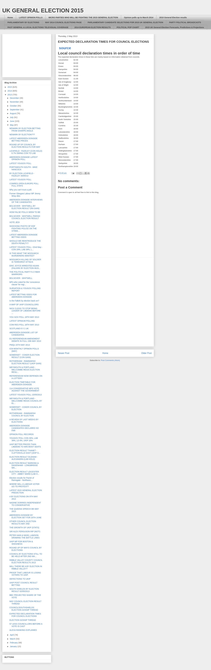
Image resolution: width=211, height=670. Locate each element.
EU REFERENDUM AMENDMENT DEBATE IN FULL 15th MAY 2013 (25, 340)
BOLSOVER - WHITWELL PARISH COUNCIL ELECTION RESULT (24, 217)
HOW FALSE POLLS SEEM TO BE (24, 212)
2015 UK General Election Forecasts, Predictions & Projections (174, 27)
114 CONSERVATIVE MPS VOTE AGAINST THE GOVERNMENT (24, 389)
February (14, 643)
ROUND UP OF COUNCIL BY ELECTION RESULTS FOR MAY (24, 145)
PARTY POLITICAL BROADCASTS (185, 22)
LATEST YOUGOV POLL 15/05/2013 (25, 395)
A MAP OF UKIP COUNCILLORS (24, 304)
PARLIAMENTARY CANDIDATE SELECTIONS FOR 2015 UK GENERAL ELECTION (125, 22)
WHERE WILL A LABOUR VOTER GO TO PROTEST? (24, 485)
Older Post (146, 353)
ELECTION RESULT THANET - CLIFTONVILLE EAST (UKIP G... (24, 451)
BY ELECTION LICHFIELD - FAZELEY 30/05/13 (21, 174)
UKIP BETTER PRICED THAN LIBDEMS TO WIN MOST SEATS (25, 445)
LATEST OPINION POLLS (30, 17)
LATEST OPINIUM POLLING (22, 321)
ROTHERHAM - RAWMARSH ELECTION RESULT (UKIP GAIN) (25, 362)
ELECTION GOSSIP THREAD (22, 620)
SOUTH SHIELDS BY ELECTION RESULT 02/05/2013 (24, 590)
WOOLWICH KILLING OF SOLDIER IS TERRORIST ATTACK (25, 260)
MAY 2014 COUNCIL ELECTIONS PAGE (63, 22)
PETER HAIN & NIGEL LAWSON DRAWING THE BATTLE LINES (24, 536)
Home (10, 17)
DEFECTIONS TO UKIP (20, 579)
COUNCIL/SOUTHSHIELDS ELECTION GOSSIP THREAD (23, 608)
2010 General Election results (173, 17)
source (65, 48)
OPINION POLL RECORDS (21, 434)
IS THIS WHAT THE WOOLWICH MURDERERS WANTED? (24, 254)
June (12, 121)
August (13, 113)
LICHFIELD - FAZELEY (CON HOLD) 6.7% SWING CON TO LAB (25, 152)
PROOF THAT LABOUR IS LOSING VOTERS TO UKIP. (25, 574)
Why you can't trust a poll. (20, 190)
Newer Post (63, 353)
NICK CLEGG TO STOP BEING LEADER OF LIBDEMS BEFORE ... (25, 310)
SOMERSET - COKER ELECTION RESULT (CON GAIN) (24, 356)
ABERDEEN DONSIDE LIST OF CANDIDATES (23, 333)
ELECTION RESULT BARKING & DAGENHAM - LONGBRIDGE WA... (24, 465)
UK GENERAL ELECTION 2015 (42, 10)
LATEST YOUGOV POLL (20, 163)
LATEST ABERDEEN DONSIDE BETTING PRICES (23, 139)
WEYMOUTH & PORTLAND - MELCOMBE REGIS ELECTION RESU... (24, 369)
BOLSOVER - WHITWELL (20, 278)
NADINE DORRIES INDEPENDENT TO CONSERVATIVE (25, 504)
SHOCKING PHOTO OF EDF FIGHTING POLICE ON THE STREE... (23, 228)
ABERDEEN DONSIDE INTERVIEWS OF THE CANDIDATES (25, 201)
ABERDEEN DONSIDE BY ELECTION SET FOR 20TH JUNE (25, 516)
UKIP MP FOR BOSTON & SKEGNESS (21, 542)
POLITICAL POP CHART (128, 27)
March (13, 639)
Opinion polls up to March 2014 (138, 17)
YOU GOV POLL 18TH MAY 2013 (24, 317)
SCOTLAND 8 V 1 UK (19, 328)
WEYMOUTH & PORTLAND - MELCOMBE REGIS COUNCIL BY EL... (25, 400)
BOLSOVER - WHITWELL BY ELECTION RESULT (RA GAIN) (24, 207)
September (15, 109)
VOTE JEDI (14, 222)
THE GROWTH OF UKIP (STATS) (24, 527)
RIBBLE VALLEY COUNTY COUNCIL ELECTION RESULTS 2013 (25, 561)
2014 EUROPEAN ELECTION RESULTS (92, 27)
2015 (10, 87)
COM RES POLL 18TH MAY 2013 (24, 325)
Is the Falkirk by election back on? (24, 301)
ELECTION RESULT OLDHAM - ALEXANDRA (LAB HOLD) (23, 458)
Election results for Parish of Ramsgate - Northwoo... (21, 479)
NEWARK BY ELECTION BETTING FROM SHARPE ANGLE (25, 129)
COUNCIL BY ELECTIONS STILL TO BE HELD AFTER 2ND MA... (25, 555)
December (14, 98)
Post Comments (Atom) (110, 360)
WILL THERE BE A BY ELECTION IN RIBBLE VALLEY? (25, 567)
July (12, 117)
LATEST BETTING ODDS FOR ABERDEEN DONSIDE (23, 295)
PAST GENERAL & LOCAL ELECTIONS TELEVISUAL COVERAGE (37, 27)
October (13, 106)
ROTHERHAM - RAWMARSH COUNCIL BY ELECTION (22, 414)
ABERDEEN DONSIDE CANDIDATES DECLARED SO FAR (24, 428)
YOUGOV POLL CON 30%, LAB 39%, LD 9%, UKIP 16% (23, 439)
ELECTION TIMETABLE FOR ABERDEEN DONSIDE (22, 383)
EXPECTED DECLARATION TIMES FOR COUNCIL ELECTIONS (25, 615)
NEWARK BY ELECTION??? (22, 134)
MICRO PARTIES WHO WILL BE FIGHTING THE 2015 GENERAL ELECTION (83, 17)
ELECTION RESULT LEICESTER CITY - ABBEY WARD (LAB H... (24, 473)
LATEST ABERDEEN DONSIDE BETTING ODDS (23, 236)
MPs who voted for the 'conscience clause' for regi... (24, 283)
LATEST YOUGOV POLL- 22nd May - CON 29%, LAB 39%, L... (25, 248)
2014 (10, 91)
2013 (10, 95)
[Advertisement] (105, 302)
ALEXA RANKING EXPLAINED (23, 630)
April (12, 635)
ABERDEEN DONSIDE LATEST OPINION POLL (23, 158)
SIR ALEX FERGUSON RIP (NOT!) (24, 531)
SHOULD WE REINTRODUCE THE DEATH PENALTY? (25, 242)
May (12, 125)
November (14, 102)
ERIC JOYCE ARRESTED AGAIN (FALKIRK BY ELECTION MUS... (24, 267)
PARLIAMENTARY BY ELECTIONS (23, 22)
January (13, 646)
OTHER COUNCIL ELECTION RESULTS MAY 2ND (22, 522)
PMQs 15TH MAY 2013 (19, 345)
